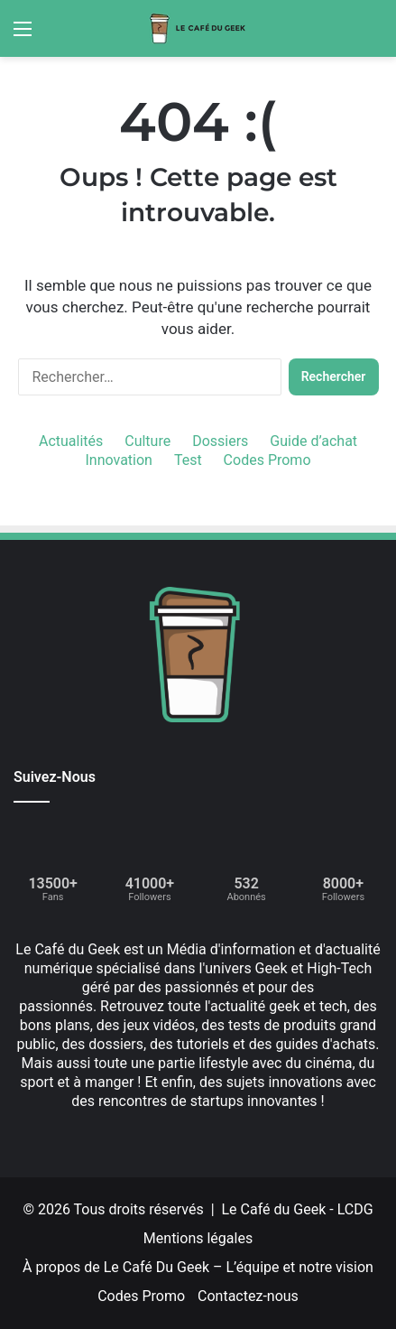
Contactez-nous (248, 1296)
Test (188, 460)
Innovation (118, 460)
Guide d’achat (313, 441)
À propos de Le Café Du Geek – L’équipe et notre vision (198, 1267)
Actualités (71, 441)
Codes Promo (267, 460)
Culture (147, 441)
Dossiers (220, 441)
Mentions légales (198, 1238)
